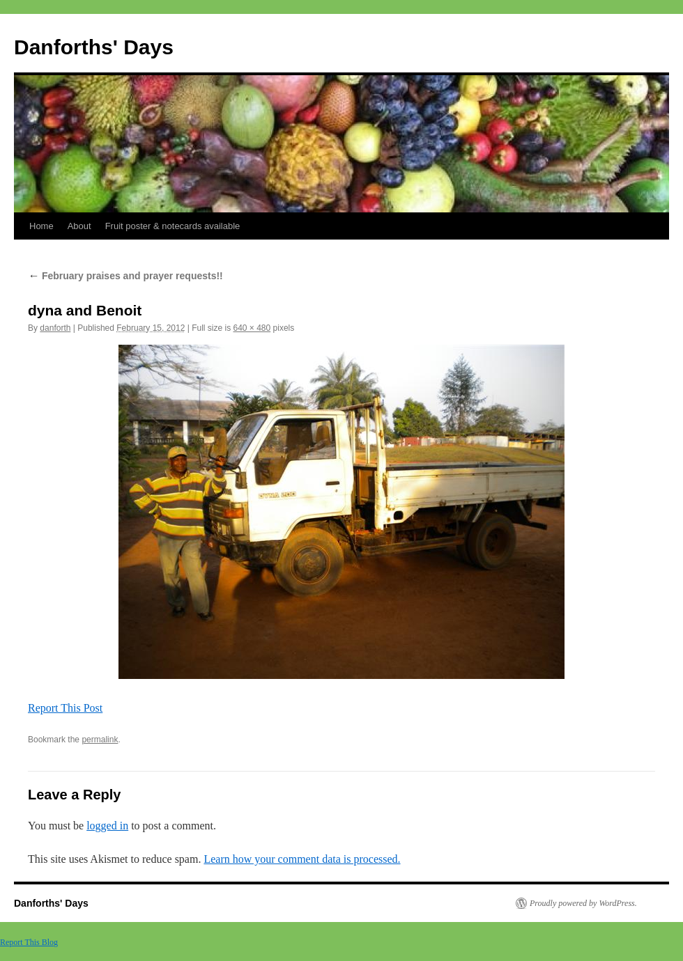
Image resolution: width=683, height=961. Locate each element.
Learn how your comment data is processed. (302, 859)
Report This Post (65, 708)
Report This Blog (29, 942)
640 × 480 (252, 328)
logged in (107, 825)
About (79, 226)
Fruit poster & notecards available (172, 226)
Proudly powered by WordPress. (583, 903)
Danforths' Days (94, 47)
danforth (55, 328)
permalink (100, 739)
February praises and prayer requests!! (125, 275)
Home (41, 226)
